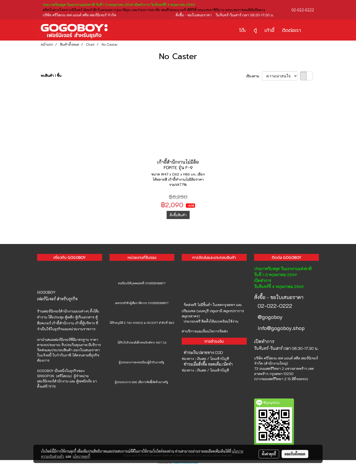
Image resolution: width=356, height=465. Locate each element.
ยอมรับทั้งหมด (295, 454)
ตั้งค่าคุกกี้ (269, 454)
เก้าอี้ (269, 30)
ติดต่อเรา (291, 30)
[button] (312, 30)
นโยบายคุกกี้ (81, 456)
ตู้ (255, 30)
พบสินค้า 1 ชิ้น (51, 75)
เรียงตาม (254, 76)
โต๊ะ (242, 30)
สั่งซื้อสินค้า (178, 215)
